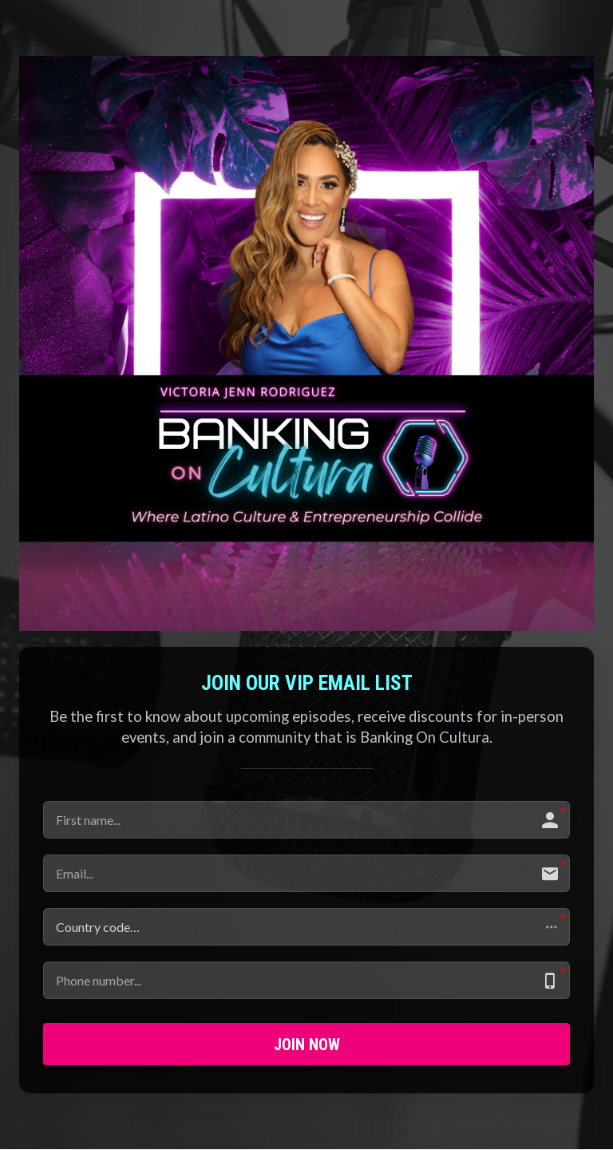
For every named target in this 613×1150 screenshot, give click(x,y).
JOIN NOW (307, 1044)
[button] (306, 927)
